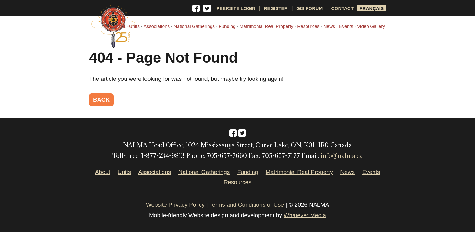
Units (134, 26)
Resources (308, 26)
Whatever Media (305, 215)
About (119, 26)
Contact (342, 8)
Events (346, 26)
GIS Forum (309, 8)
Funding (227, 26)
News (329, 26)
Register (276, 8)
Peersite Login (235, 8)
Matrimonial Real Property (267, 26)
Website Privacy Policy (175, 204)
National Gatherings (194, 26)
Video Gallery (371, 26)
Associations (157, 26)
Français (372, 8)
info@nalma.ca (342, 156)
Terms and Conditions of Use (246, 204)
